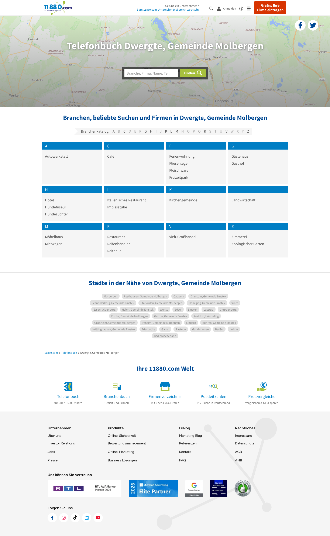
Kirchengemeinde (183, 200)
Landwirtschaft (243, 200)
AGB (238, 452)
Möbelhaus (54, 236)
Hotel (49, 200)
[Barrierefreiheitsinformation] (243, 8)
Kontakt (185, 452)
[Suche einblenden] (213, 8)
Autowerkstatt (56, 156)
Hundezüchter (56, 214)
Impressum (243, 436)
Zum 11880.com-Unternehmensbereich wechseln (168, 9)
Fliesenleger (179, 163)
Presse (53, 460)
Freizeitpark (178, 177)
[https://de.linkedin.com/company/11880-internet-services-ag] (86, 517)
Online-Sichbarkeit (122, 436)
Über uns (54, 436)
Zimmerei (239, 236)
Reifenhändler (118, 243)
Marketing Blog (190, 436)
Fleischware (178, 170)
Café (110, 156)
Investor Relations (61, 443)
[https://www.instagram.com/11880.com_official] (63, 517)
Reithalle (114, 250)
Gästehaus (239, 156)
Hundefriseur (55, 207)
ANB (238, 460)
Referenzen (187, 443)
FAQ (182, 460)
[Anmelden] (228, 8)
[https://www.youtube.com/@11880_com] (98, 517)
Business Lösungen (122, 460)
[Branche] (151, 73)
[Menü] (250, 8)
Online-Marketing (121, 452)
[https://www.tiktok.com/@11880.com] (75, 517)
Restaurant (116, 236)
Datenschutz (244, 443)
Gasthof (237, 163)
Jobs (51, 452)
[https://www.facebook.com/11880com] (52, 517)
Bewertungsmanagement (127, 443)
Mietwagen (53, 243)
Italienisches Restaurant (126, 200)
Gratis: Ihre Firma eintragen (270, 8)
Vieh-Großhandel (182, 236)
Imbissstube (117, 207)
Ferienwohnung (182, 156)
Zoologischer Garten (247, 243)
